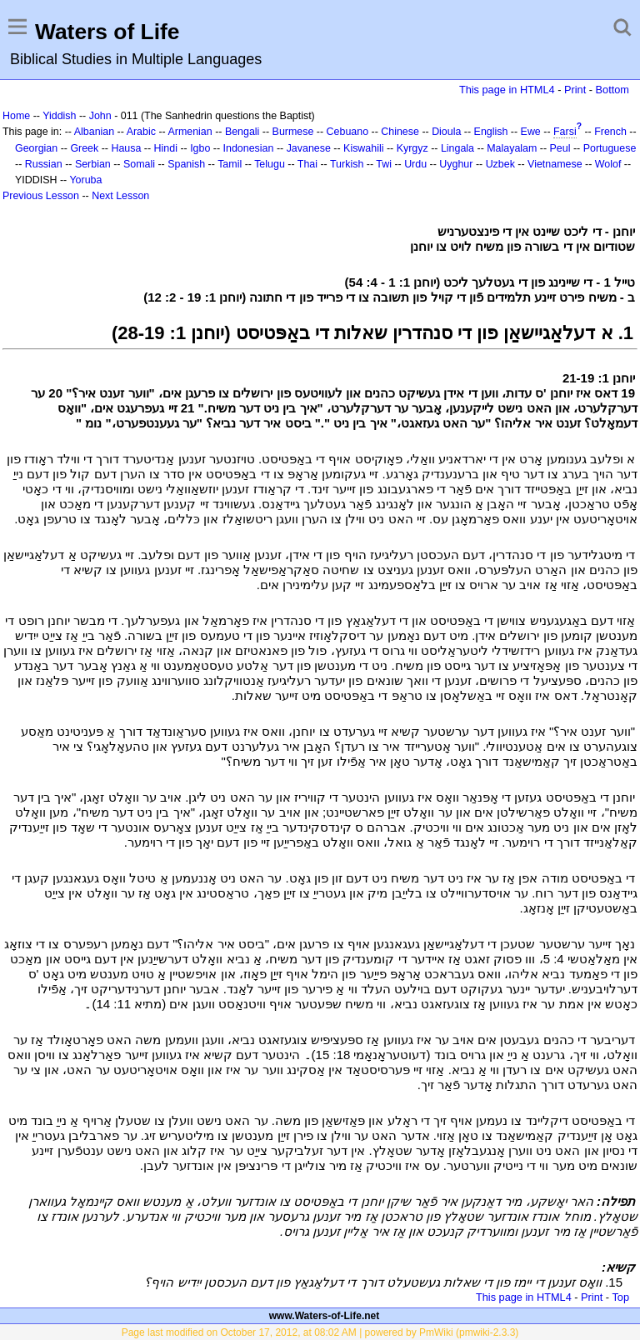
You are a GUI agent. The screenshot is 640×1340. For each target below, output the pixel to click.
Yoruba (85, 180)
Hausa (126, 148)
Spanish (186, 164)
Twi (384, 164)
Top (620, 1297)
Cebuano (348, 132)
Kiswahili (363, 148)
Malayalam (512, 148)
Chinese (400, 132)
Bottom (612, 89)
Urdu (415, 164)
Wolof (608, 164)
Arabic (141, 132)
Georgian (36, 148)
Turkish (346, 164)
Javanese (309, 148)
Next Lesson (120, 196)
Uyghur (455, 164)
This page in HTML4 (507, 89)
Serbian (93, 164)
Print (575, 89)
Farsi (565, 132)
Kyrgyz (412, 148)
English (491, 132)
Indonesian (248, 148)
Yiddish (59, 116)
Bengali (242, 132)
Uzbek (500, 164)
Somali (139, 164)
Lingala (457, 148)
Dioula (446, 132)
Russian (43, 164)
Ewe (531, 132)
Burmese (293, 132)
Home (16, 116)
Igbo (200, 148)
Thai (308, 164)
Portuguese (610, 148)
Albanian (94, 132)
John (100, 116)
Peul (560, 148)
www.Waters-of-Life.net (324, 1316)
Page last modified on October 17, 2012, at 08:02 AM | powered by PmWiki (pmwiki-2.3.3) (320, 1332)
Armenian (190, 132)
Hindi (166, 148)
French (610, 132)
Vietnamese (555, 164)
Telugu (269, 164)
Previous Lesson (40, 196)
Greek (84, 148)
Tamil (230, 164)
